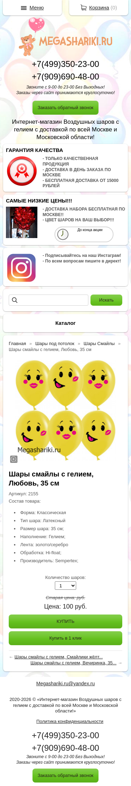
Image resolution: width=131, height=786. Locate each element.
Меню (37, 7)
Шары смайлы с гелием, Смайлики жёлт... (59, 656)
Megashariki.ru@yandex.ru (65, 683)
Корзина (99, 7)
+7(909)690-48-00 (65, 76)
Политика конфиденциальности (69, 721)
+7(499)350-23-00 (65, 64)
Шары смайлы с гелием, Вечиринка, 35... (73, 662)
